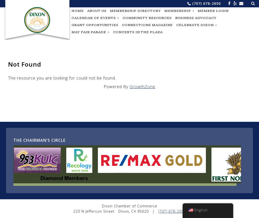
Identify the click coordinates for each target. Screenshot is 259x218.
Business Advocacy (196, 18)
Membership (177, 11)
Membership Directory (135, 11)
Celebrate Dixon (195, 25)
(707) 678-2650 (206, 3)
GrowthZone (142, 86)
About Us (96, 11)
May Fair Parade (89, 32)
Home (78, 11)
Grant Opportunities (95, 25)
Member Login (213, 11)
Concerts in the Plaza (138, 32)
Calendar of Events (94, 18)
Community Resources (147, 18)
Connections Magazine (147, 25)
